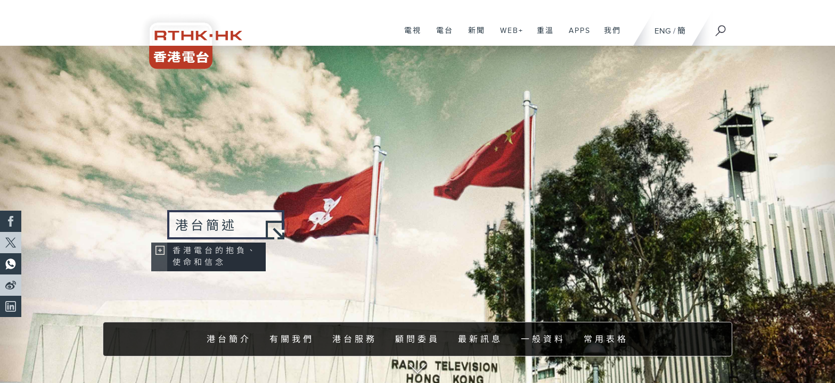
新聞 (472, 36)
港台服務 (354, 340)
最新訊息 (480, 340)
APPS (576, 36)
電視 (408, 36)
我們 (608, 36)
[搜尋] (721, 27)
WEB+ (507, 36)
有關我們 (291, 340)
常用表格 (606, 340)
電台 (440, 36)
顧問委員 (417, 340)
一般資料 (543, 340)
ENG (662, 31)
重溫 (541, 36)
